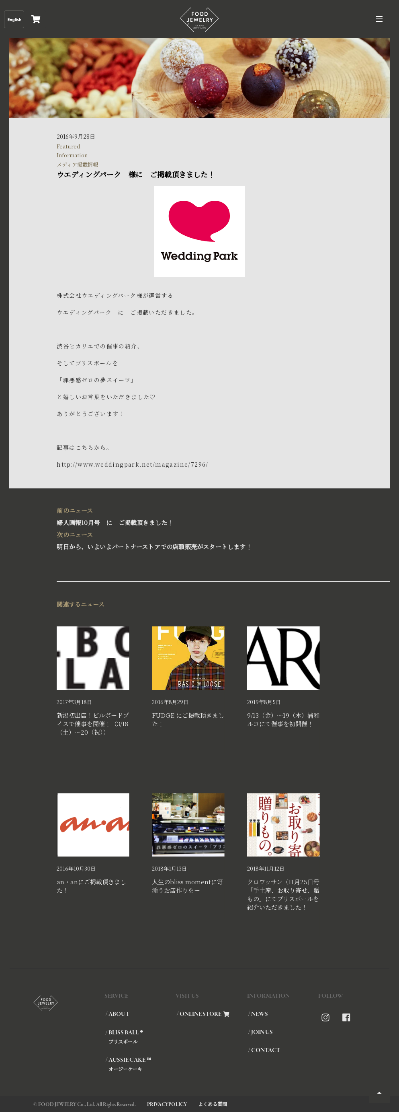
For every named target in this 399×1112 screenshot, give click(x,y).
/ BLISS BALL (140, 1037)
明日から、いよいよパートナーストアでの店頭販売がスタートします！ (195, 540)
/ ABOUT (117, 1014)
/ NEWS (258, 1014)
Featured (68, 146)
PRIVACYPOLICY (167, 1104)
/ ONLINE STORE (202, 1014)
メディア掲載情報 (77, 164)
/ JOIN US (260, 1032)
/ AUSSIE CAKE (140, 1064)
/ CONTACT (264, 1050)
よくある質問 (212, 1103)
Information (72, 155)
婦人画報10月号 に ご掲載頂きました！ (195, 516)
